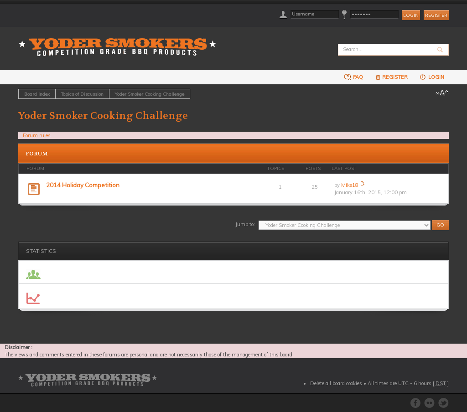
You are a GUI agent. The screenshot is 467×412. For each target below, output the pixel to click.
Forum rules (37, 135)
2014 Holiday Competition (82, 185)
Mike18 (349, 185)
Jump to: (245, 224)
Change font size (442, 93)
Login (431, 76)
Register (436, 15)
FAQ (353, 76)
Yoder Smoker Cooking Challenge (149, 94)
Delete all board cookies (336, 383)
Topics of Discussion (82, 94)
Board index (37, 94)
